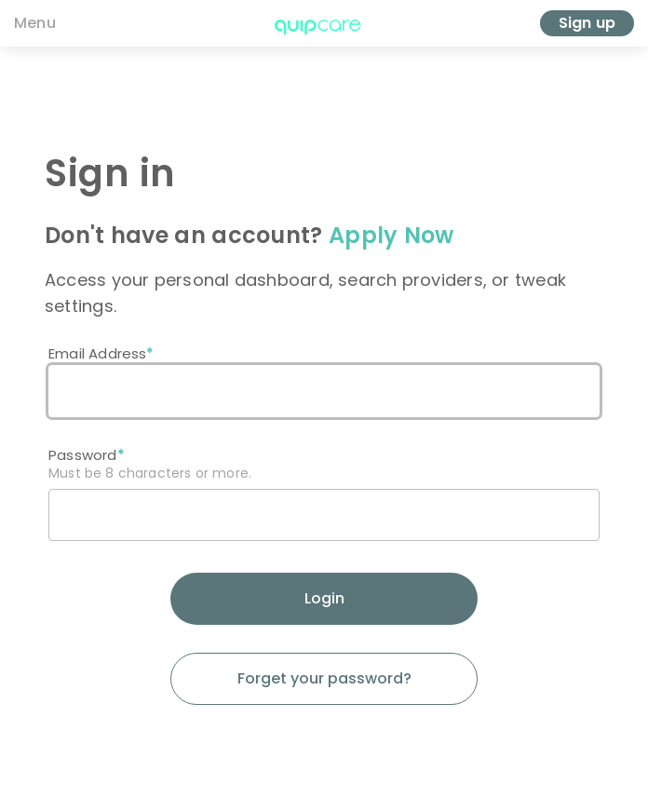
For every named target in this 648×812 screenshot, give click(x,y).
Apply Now (391, 235)
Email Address (97, 353)
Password (82, 455)
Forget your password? (324, 678)
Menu (35, 23)
